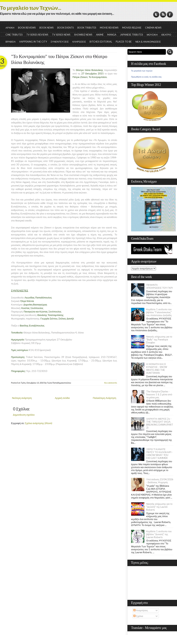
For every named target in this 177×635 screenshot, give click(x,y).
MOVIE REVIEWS (109, 27)
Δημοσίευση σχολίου (24, 414)
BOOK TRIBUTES (86, 27)
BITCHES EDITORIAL (101, 41)
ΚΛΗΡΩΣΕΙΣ (79, 41)
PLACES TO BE (124, 41)
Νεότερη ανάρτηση (22, 397)
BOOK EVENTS (65, 27)
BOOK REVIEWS (27, 27)
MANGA (111, 34)
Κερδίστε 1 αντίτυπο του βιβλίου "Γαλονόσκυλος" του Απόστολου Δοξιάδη (159, 312)
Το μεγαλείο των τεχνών (141, 71)
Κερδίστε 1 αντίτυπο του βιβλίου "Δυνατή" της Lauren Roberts (159, 534)
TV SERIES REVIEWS (37, 34)
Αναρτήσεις (140, 610)
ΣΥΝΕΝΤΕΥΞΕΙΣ (60, 41)
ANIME (100, 34)
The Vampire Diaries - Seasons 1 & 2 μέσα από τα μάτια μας (159, 394)
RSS (163, 14)
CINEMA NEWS (153, 27)
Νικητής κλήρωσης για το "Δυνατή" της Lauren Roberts (159, 506)
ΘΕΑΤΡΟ (166, 34)
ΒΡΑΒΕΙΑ (11, 41)
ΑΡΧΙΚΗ (10, 27)
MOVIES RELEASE (131, 27)
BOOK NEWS (46, 27)
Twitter (156, 14)
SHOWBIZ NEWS (83, 34)
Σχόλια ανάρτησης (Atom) (38, 423)
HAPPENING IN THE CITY (33, 41)
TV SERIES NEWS (61, 34)
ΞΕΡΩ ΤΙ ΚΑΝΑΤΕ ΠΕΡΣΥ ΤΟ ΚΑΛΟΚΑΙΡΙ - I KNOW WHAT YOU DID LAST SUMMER (159, 453)
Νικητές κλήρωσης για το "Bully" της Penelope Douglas (159, 339)
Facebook (169, 14)
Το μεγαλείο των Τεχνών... (30, 8)
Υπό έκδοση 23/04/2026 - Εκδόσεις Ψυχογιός (159, 481)
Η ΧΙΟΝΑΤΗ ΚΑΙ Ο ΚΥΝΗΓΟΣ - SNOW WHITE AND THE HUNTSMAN (156, 368)
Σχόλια (138, 616)
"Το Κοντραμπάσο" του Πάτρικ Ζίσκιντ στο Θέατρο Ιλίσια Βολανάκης (59, 59)
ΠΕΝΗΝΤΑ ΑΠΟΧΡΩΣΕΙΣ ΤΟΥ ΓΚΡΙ (159, 286)
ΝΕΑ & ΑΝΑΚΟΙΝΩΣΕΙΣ (148, 41)
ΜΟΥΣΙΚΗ (152, 34)
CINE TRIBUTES (14, 34)
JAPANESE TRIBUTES (131, 34)
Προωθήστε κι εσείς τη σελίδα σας (146, 77)
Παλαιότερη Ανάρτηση (104, 397)
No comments (110, 383)
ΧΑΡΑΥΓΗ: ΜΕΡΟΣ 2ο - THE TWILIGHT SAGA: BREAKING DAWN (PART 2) (159, 423)
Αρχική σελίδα (62, 397)
